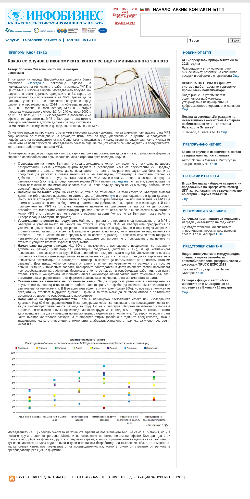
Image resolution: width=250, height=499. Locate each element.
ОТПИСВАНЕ (117, 477)
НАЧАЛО (162, 9)
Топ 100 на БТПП (82, 40)
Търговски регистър (41, 40)
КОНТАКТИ (200, 9)
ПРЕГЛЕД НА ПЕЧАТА (48, 477)
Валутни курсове (125, 23)
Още (236, 75)
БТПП (218, 9)
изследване (36, 83)
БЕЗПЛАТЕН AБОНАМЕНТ (86, 477)
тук (49, 181)
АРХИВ (180, 9)
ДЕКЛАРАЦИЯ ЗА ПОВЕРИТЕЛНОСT (156, 477)
